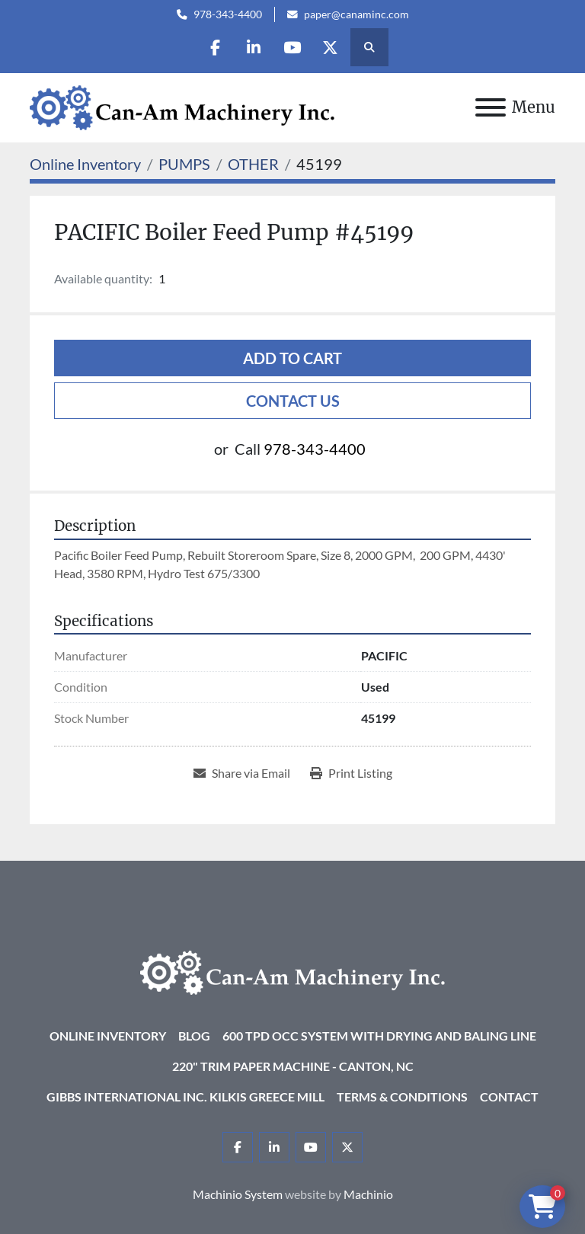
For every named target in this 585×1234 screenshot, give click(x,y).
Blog (194, 1035)
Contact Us (293, 401)
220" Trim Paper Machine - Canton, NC (293, 1066)
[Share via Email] (242, 773)
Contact (509, 1096)
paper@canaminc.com (356, 14)
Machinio (368, 1194)
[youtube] (292, 47)
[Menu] (490, 107)
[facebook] (215, 47)
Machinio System (238, 1194)
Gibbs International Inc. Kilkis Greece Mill (185, 1096)
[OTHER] (253, 164)
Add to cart (292, 358)
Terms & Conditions (402, 1096)
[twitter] (331, 47)
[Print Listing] (351, 773)
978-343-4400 (227, 14)
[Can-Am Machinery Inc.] (292, 971)
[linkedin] (254, 47)
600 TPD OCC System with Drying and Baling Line (379, 1035)
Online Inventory (108, 1035)
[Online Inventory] (85, 164)
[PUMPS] (184, 164)
